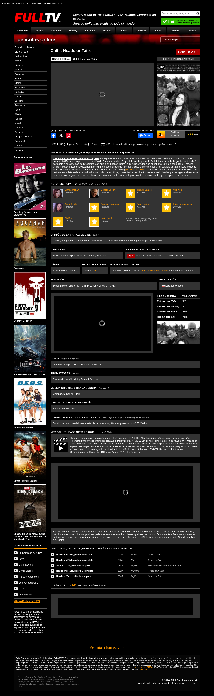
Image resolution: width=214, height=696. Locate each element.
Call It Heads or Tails (85, 59)
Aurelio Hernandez (107, 205)
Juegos (33, 3)
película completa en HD (154, 270)
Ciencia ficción (22, 51)
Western (19, 114)
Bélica (18, 78)
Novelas (56, 30)
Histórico (19, 65)
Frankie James (143, 191)
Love (21, 558)
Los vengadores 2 (29, 582)
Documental (21, 141)
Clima (59, 3)
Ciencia (175, 30)
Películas (22, 30)
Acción (18, 60)
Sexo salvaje (26, 564)
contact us (142, 669)
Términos (192, 683)
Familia (18, 118)
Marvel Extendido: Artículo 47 (30, 350)
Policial (18, 69)
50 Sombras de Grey (30, 553)
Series (39, 30)
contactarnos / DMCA (143, 667)
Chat (26, 3)
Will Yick (179, 191)
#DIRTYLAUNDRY (30, 297)
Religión (19, 150)
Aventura (19, 74)
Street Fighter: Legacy (30, 456)
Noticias (90, 30)
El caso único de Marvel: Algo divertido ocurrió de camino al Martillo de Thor (30, 512)
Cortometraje (21, 56)
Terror (18, 110)
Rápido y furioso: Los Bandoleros (30, 189)
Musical (18, 145)
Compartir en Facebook (53, 135)
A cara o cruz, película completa (73, 565)
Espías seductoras (30, 403)
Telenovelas (17, 3)
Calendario (50, 3)
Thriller (18, 96)
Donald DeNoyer (107, 191)
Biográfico (20, 87)
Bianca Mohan (70, 191)
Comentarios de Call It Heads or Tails (145, 135)
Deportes (141, 30)
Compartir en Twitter (61, 135)
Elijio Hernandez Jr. (179, 205)
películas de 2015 (134, 169)
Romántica (20, 105)
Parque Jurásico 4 (29, 576)
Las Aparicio (25, 594)
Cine (124, 30)
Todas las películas (24, 47)
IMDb (74, 585)
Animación (20, 132)
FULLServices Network (183, 680)
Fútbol (41, 3)
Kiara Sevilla (70, 205)
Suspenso (20, 101)
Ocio (158, 30)
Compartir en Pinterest (68, 135)
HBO (94, 270)
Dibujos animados (23, 136)
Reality (73, 30)
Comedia (19, 92)
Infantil (192, 30)
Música (107, 30)
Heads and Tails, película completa (74, 554)
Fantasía (19, 127)
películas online (36, 39)
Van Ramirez (143, 205)
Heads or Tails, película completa (74, 576)
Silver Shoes (26, 570)
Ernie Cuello (107, 219)
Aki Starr (70, 219)
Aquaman (30, 243)
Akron (22, 588)
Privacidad (179, 683)
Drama (18, 83)
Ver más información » (107, 647)
